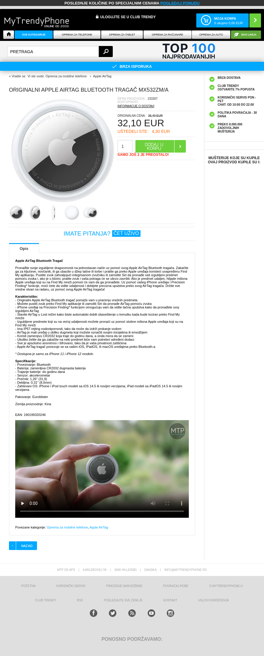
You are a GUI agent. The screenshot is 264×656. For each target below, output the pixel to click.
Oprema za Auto (211, 34)
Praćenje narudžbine (124, 586)
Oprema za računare (167, 34)
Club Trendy (45, 600)
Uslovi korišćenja (213, 600)
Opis (24, 248)
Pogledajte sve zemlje (123, 600)
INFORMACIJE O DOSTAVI (136, 106)
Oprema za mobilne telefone (67, 527)
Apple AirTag (99, 527)
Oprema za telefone (77, 34)
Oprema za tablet (122, 34)
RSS (80, 600)
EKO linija (249, 34)
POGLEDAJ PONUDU (180, 3)
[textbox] (60, 51)
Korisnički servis (70, 586)
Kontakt (170, 600)
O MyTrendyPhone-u (226, 586)
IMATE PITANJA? (102, 233)
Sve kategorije (33, 34)
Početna (28, 586)
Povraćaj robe (175, 586)
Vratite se (18, 76)
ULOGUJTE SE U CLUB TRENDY (128, 17)
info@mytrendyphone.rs (185, 569)
